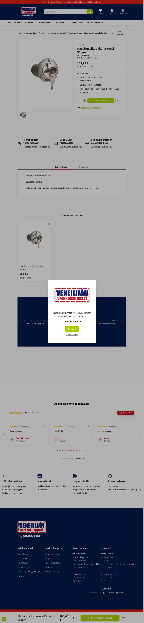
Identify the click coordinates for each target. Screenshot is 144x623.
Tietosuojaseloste (72, 321)
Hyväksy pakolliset (72, 335)
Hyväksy (72, 329)
